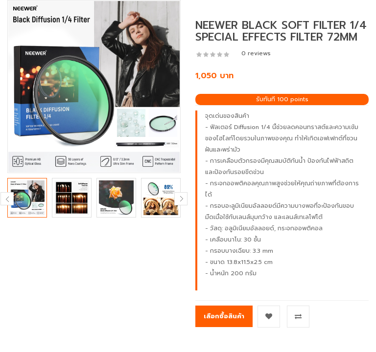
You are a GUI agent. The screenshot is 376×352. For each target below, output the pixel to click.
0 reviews (256, 53)
